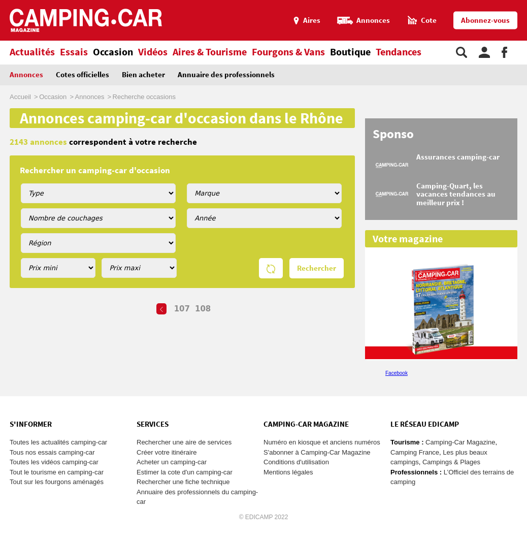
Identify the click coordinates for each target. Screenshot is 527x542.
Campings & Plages (451, 462)
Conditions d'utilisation (296, 462)
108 (203, 308)
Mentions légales (288, 472)
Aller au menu (514, 4)
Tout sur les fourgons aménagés (57, 482)
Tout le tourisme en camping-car (57, 472)
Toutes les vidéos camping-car (54, 462)
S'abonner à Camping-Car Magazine (317, 452)
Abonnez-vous (485, 20)
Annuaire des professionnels (226, 75)
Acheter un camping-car (172, 462)
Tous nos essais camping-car (52, 452)
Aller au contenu (519, 4)
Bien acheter (143, 75)
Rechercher (316, 268)
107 (182, 308)
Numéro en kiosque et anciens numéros (322, 442)
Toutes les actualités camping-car (58, 442)
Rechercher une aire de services (184, 442)
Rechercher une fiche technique (183, 482)
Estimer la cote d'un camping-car (185, 472)
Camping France (414, 452)
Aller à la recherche (524, 4)
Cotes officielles (82, 75)
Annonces (26, 75)
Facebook (396, 373)
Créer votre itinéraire (167, 452)
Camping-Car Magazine (460, 442)
